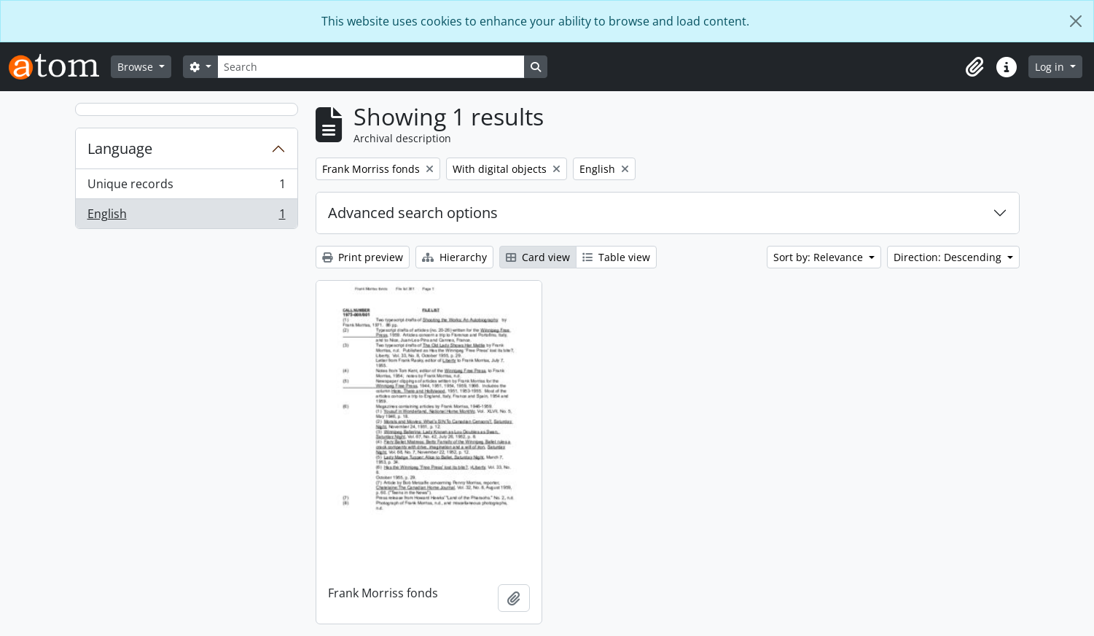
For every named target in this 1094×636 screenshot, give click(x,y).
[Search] (371, 66)
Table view (616, 257)
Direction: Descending (949, 257)
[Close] (1075, 21)
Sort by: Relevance (819, 257)
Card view (538, 257)
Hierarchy (454, 257)
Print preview (362, 257)
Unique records (186, 187)
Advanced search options (413, 212)
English (186, 216)
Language (119, 148)
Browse (136, 67)
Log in (1051, 67)
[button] (974, 67)
